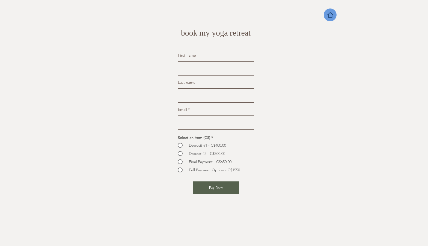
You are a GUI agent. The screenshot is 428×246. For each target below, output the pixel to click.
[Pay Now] (216, 187)
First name (187, 55)
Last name (186, 82)
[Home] (330, 14)
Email (182, 109)
